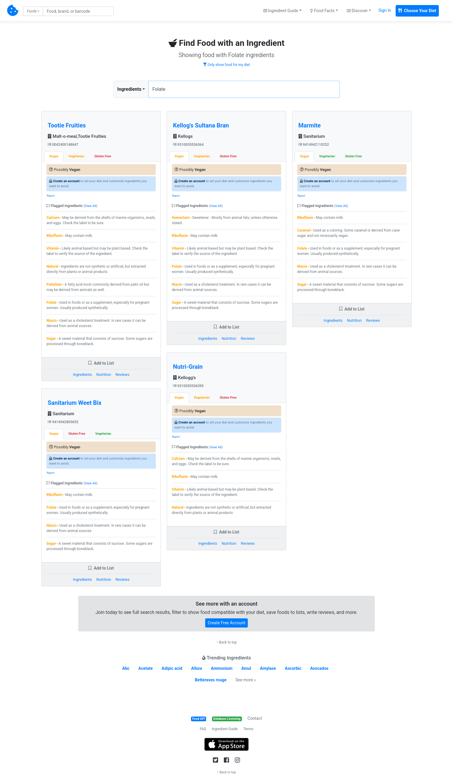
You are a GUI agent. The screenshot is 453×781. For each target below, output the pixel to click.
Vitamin (52, 248)
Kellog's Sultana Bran (201, 125)
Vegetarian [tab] (76, 156)
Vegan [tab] (53, 156)
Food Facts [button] (322, 10)
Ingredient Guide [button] (280, 10)
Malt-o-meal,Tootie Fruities (77, 136)
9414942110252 (313, 145)
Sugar (51, 339)
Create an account (66, 181)
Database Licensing (226, 719)
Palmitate (54, 284)
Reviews (122, 374)
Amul (246, 668)
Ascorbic (293, 668)
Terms (248, 729)
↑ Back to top (226, 642)
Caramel (303, 230)
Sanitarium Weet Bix (74, 402)
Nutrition (103, 374)
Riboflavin (54, 236)
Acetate (145, 668)
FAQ (203, 729)
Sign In (384, 10)
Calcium (52, 218)
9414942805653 (63, 422)
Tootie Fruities (67, 125)
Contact (254, 718)
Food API (198, 719)
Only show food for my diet (226, 65)
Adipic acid (172, 668)
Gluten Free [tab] (102, 156)
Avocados (319, 668)
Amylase (268, 668)
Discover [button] (357, 10)
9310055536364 (188, 145)
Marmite (309, 125)
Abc (126, 668)
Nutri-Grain (188, 366)
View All (90, 206)
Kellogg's (184, 377)
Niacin (51, 320)
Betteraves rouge (210, 679)
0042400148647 (63, 145)
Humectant (181, 218)
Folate (51, 302)
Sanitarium (61, 413)
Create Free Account (226, 622)
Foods (32, 11)
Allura (196, 668)
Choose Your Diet (417, 10)
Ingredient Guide (224, 729)
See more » (245, 679)
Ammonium (221, 668)
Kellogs (183, 136)
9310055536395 (188, 386)
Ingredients (129, 89)
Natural (52, 266)
